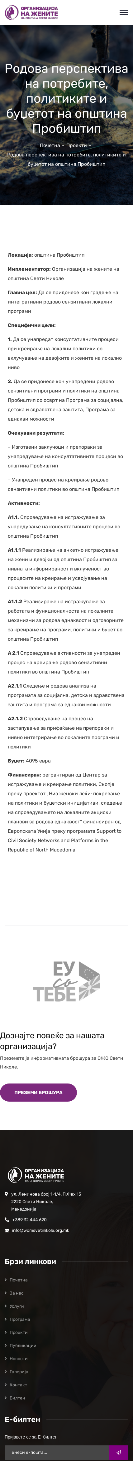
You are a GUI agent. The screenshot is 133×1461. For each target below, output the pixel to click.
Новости (19, 1358)
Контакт (18, 1385)
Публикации (23, 1345)
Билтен (17, 1398)
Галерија (19, 1372)
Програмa (20, 1319)
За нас (17, 1293)
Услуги (17, 1306)
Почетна (50, 145)
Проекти (76, 145)
